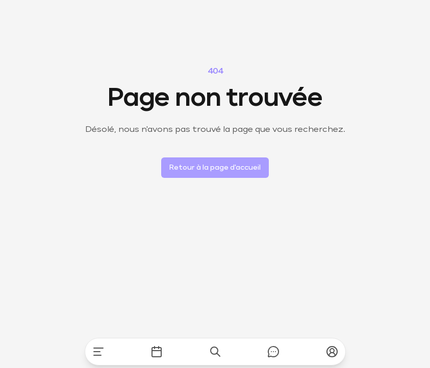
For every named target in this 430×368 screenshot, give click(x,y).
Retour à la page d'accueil (215, 167)
